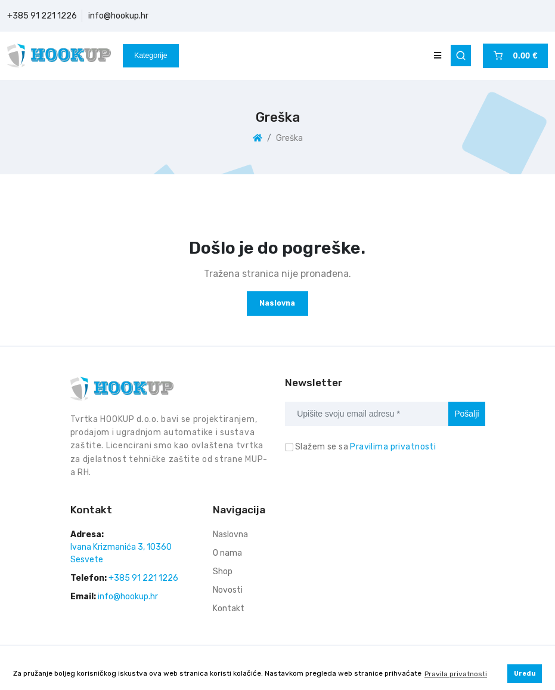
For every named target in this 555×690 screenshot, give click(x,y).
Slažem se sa (365, 447)
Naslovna (277, 302)
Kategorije (151, 55)
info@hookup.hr (118, 16)
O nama (227, 553)
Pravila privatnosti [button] (455, 674)
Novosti (228, 590)
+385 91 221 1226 (42, 16)
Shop (222, 571)
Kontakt (228, 608)
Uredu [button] (525, 673)
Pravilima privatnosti (393, 447)
